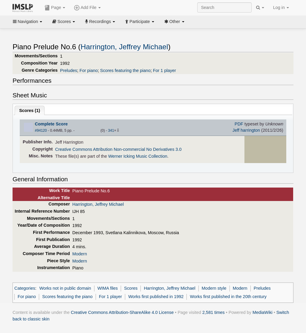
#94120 (41, 130)
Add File (87, 7)
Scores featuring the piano (125, 70)
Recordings (100, 21)
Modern (79, 253)
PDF (239, 124)
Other (174, 21)
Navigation (27, 21)
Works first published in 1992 (155, 296)
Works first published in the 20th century (228, 296)
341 (111, 130)
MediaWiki (263, 312)
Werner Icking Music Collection (137, 156)
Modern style (214, 288)
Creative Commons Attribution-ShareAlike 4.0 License (122, 312)
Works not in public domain (65, 288)
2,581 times (213, 312)
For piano (88, 70)
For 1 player (164, 70)
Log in (281, 7)
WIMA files (107, 288)
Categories (24, 288)
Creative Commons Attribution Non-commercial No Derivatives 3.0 (118, 149)
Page (55, 7)
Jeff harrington (246, 130)
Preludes (68, 70)
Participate (139, 21)
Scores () (29, 110)
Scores (63, 21)
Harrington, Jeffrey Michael (124, 47)
